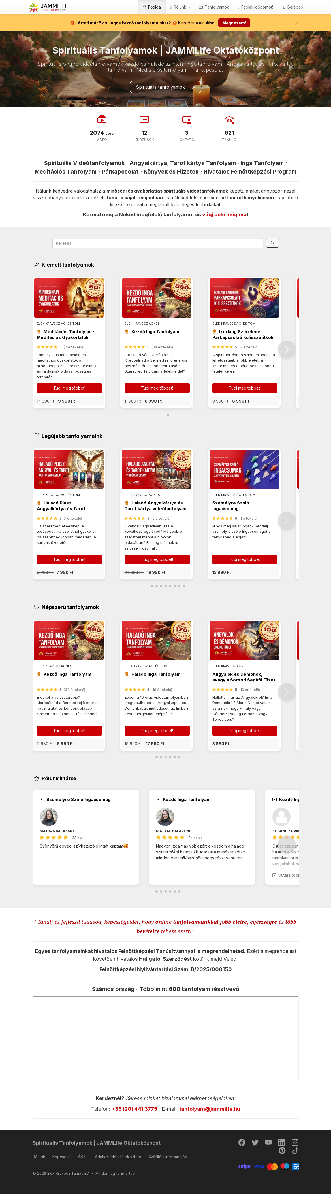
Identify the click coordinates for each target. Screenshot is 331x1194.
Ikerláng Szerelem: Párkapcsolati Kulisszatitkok (243, 334)
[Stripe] (268, 1166)
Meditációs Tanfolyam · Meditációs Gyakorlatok (65, 334)
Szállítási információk (167, 1156)
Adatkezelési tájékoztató (118, 1156)
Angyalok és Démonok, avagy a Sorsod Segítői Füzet (243, 676)
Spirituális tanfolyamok (165, 87)
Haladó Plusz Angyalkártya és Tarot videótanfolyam (61, 508)
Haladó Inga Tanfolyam (156, 674)
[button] (69, 401)
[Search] (157, 243)
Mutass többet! (288, 875)
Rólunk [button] (180, 7)
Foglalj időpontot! (255, 7)
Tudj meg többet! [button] (69, 388)
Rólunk (39, 1156)
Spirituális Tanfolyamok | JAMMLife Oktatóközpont (97, 1143)
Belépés (292, 7)
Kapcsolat (61, 1156)
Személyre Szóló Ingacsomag (230, 505)
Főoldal (152, 7)
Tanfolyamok (214, 7)
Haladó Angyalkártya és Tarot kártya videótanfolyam (156, 505)
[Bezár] (297, 23)
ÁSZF (83, 1156)
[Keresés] (272, 243)
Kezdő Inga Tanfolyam (155, 331)
